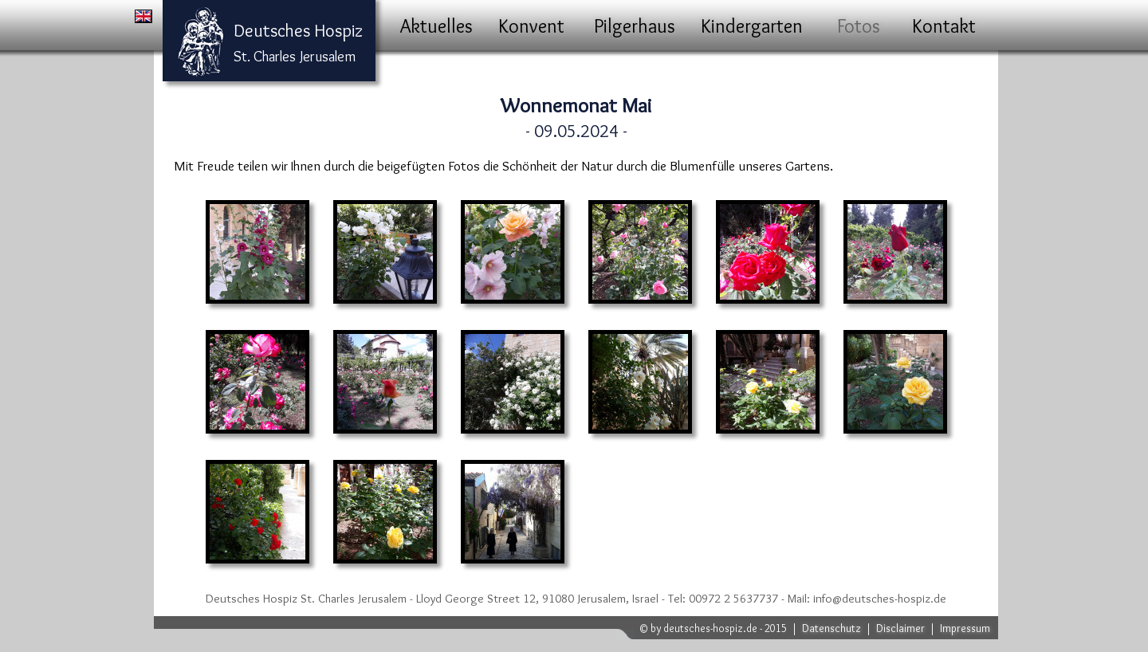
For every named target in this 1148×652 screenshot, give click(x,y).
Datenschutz (831, 628)
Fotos (858, 25)
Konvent (531, 25)
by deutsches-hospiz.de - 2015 (719, 628)
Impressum (965, 628)
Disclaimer (900, 628)
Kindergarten (752, 25)
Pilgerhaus (634, 25)
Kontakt (944, 25)
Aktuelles (436, 25)
